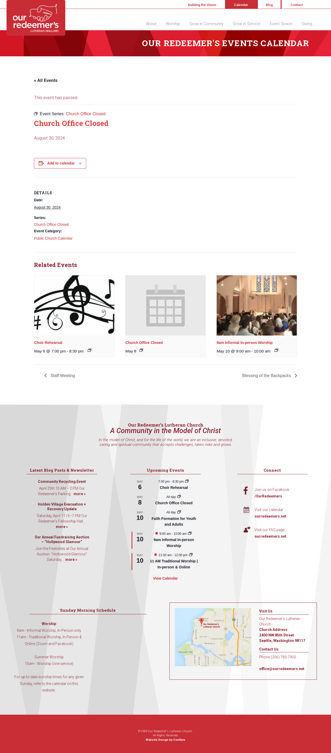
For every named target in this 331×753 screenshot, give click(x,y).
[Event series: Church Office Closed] (141, 350)
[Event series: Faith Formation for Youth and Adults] (179, 512)
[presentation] (74, 305)
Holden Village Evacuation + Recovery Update (62, 506)
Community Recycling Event (62, 481)
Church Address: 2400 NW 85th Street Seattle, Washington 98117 (282, 635)
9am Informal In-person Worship (245, 343)
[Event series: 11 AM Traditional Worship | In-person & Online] (191, 555)
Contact (297, 5)
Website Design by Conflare (165, 740)
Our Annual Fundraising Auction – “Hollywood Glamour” (62, 539)
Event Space (281, 23)
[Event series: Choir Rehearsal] (89, 350)
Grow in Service (247, 23)
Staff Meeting (62, 375)
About (151, 23)
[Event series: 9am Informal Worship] (276, 350)
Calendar (241, 5)
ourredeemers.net (270, 516)
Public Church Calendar (53, 238)
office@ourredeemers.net (281, 669)
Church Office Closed (51, 224)
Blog (269, 5)
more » (80, 494)
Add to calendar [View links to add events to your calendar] (61, 163)
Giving (307, 23)
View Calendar (165, 578)
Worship (173, 23)
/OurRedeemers (268, 496)
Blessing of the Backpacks (267, 375)
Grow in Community (206, 23)
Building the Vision (202, 5)
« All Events (45, 80)
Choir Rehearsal (48, 343)
